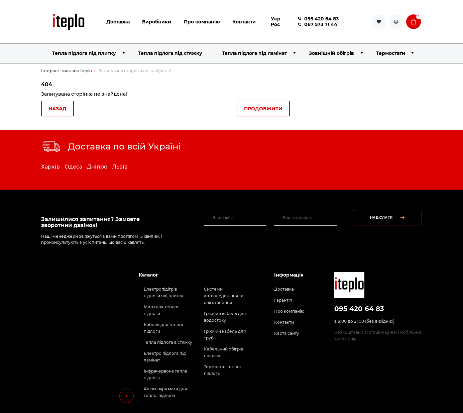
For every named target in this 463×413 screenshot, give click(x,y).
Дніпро (97, 167)
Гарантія (283, 300)
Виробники (156, 22)
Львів (120, 167)
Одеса (73, 167)
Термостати (390, 53)
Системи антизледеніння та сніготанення (223, 296)
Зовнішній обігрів (331, 53)
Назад (57, 109)
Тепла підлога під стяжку (170, 53)
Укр (275, 19)
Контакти (244, 22)
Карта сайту (286, 333)
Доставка (118, 22)
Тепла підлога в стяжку (168, 342)
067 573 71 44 (317, 24)
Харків (50, 167)
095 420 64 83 (318, 19)
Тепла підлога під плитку (84, 53)
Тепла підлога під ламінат (254, 53)
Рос (275, 24)
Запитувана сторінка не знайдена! (135, 70)
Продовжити (263, 109)
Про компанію (202, 22)
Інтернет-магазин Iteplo (66, 70)
